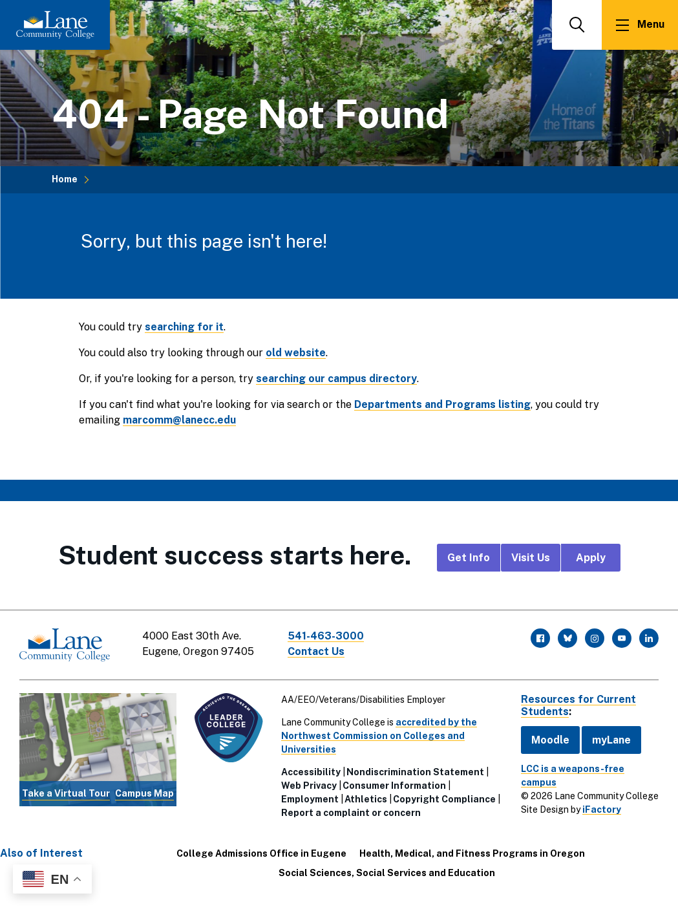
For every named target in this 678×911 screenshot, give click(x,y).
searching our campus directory (336, 378)
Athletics (365, 799)
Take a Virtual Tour (66, 793)
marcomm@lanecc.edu (179, 420)
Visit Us (530, 558)
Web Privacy (309, 785)
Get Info (468, 558)
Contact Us (316, 651)
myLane (611, 740)
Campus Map (144, 793)
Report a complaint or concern (351, 813)
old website (296, 353)
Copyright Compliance (444, 799)
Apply (591, 558)
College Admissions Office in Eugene (261, 853)
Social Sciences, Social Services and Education (387, 873)
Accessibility (311, 772)
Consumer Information (394, 785)
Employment (310, 799)
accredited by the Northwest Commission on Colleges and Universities (379, 736)
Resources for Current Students (578, 705)
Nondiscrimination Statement (415, 772)
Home (65, 179)
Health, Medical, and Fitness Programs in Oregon (472, 853)
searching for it (184, 327)
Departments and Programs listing (442, 404)
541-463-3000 (326, 636)
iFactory (601, 809)
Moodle (550, 740)
